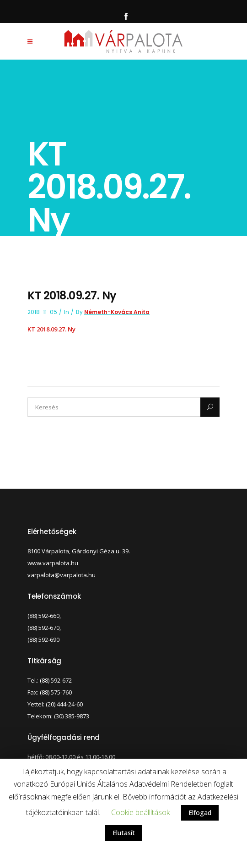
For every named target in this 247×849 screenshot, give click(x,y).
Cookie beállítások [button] (140, 812)
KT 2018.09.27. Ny (51, 329)
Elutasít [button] (124, 832)
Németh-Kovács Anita (117, 312)
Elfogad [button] (199, 812)
